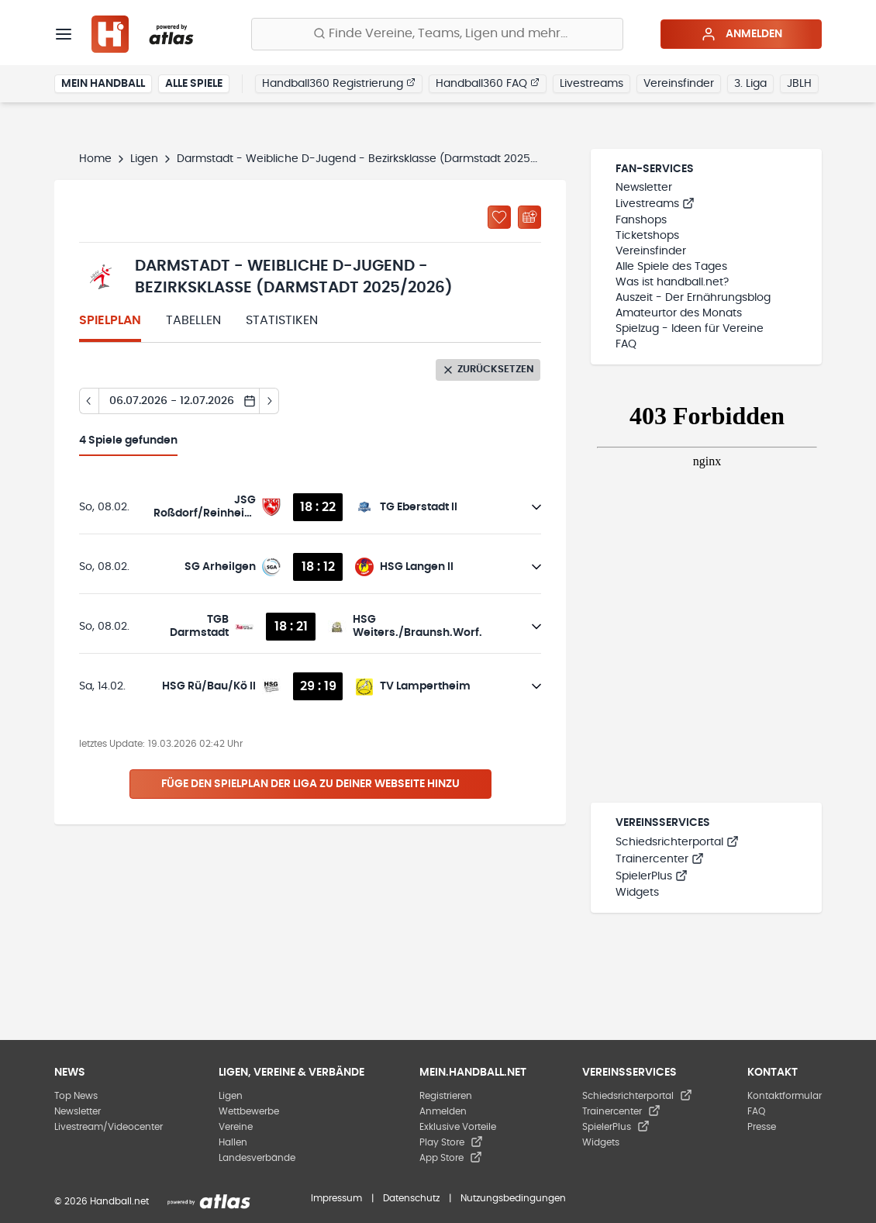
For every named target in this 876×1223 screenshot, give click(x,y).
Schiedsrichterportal (677, 842)
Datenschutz (411, 1198)
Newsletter (644, 187)
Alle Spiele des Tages (671, 266)
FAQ (626, 344)
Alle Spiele (193, 83)
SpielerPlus (652, 876)
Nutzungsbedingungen (513, 1198)
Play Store (451, 1142)
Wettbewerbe (249, 1111)
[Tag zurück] (88, 401)
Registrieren (445, 1095)
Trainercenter (660, 859)
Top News (76, 1095)
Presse (761, 1126)
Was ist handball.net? (672, 282)
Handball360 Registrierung (339, 83)
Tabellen (193, 320)
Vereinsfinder (678, 83)
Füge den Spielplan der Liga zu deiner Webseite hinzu (310, 784)
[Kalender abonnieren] (529, 217)
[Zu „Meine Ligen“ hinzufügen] (499, 217)
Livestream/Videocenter (108, 1126)
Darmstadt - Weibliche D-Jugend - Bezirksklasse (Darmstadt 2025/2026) (372, 159)
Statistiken (282, 320)
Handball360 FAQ (488, 83)
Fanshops (641, 220)
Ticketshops (647, 235)
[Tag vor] (269, 401)
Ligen (144, 159)
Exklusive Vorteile (457, 1126)
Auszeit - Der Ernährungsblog (693, 297)
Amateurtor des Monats (679, 313)
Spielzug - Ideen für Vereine (690, 328)
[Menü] (63, 34)
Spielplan (110, 320)
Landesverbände (257, 1158)
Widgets (637, 892)
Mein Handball (103, 83)
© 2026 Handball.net (101, 1201)
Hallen (233, 1142)
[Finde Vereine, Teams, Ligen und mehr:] (437, 34)
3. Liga (750, 83)
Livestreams (591, 83)
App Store (450, 1158)
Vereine (236, 1126)
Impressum (336, 1198)
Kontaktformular (784, 1095)
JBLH (799, 83)
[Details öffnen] (536, 507)
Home (95, 159)
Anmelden (741, 34)
